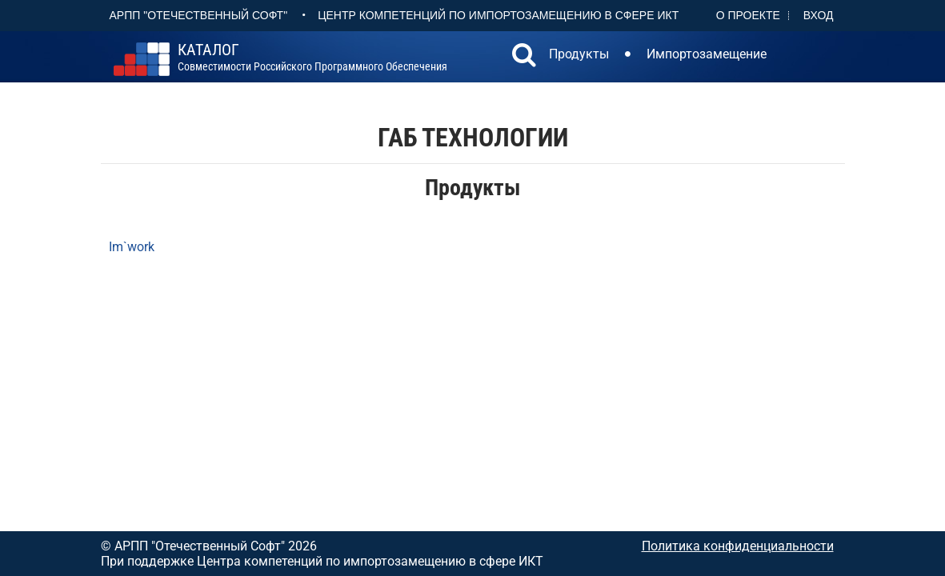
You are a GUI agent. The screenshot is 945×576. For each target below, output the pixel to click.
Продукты (579, 54)
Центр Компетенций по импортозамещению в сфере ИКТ (498, 15)
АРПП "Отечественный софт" (199, 15)
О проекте (748, 15)
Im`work (131, 246)
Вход (818, 15)
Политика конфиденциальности (738, 546)
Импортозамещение (707, 54)
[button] (524, 57)
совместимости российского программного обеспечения (312, 58)
